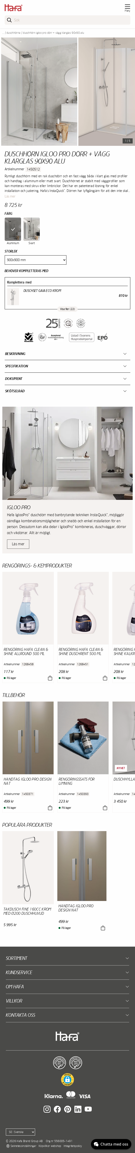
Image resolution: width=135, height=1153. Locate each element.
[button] (67, 1080)
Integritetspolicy (73, 1146)
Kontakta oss (20, 1015)
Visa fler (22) (67, 309)
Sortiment (16, 958)
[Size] (35, 260)
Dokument (13, 379)
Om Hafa (15, 986)
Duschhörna (13, 32)
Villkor (14, 1000)
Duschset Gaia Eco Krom (42, 291)
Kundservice (19, 972)
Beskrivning (15, 354)
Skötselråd (15, 391)
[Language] (20, 1132)
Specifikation (16, 366)
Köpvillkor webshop (50, 1146)
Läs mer (10, 196)
